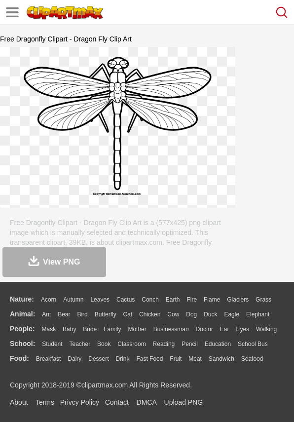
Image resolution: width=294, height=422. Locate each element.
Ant (46, 314)
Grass (263, 299)
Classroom (131, 344)
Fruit (176, 358)
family (112, 329)
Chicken (149, 314)
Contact (117, 402)
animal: (22, 314)
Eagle (231, 314)
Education (218, 344)
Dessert (98, 358)
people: (22, 329)
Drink (123, 358)
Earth (173, 299)
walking (266, 329)
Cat (128, 314)
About (19, 402)
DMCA (146, 402)
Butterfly (105, 314)
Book (103, 344)
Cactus (125, 299)
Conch (150, 299)
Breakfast (48, 358)
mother (137, 329)
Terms (45, 402)
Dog (191, 314)
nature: (22, 299)
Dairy (74, 358)
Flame (212, 299)
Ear (224, 329)
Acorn (48, 299)
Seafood (252, 358)
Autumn (73, 299)
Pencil (190, 344)
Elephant (257, 314)
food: (19, 358)
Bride (90, 329)
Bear (64, 314)
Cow (173, 314)
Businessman (171, 329)
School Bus (253, 344)
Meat (195, 358)
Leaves (100, 299)
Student (52, 344)
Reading (164, 344)
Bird (82, 314)
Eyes (242, 329)
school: (22, 343)
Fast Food (149, 358)
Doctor (204, 329)
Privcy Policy (79, 402)
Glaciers (238, 299)
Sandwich (221, 358)
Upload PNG (183, 402)
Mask (48, 329)
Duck (210, 314)
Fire (191, 299)
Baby (69, 329)
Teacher (80, 344)
